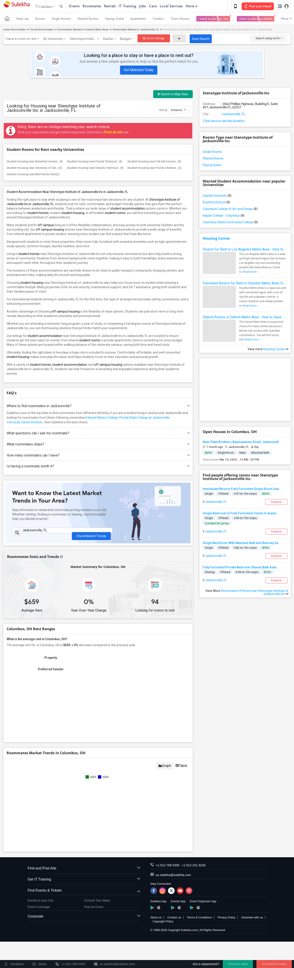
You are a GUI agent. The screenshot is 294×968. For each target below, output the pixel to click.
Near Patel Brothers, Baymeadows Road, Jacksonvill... (242, 443)
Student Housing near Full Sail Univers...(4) (154, 162)
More (199, 6)
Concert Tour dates (97, 903)
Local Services (179, 6)
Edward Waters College (102, 418)
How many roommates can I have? (98, 456)
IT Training (135, 6)
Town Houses (180, 19)
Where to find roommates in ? (98, 407)
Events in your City (40, 903)
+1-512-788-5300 (167, 868)
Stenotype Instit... (83, 40)
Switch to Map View (173, 95)
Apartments (138, 19)
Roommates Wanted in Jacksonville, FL (136, 30)
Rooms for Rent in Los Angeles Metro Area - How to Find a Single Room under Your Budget (245, 250)
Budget (125, 40)
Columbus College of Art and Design (230, 209)
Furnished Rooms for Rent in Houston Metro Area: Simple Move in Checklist (245, 284)
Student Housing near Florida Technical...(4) (94, 162)
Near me (22, 19)
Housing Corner (216, 239)
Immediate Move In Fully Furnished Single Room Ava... (242, 489)
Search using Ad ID (269, 39)
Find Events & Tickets (84, 893)
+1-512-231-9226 (194, 868)
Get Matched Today (139, 71)
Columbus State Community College (230, 223)
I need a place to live (213, 19)
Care (161, 6)
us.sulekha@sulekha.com (173, 878)
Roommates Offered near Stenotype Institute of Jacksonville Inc (254, 593)
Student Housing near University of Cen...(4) (34, 168)
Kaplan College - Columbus (223, 216)
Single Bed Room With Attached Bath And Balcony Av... (242, 544)
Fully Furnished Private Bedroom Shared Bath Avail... (241, 568)
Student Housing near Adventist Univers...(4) (35, 162)
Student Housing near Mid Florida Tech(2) (33, 175)
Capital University (217, 196)
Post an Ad (113, 133)
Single (209, 494)
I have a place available (256, 19)
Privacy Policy (226, 920)
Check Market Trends (91, 534)
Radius (108, 40)
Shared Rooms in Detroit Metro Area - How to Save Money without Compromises (245, 318)
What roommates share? (98, 445)
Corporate (84, 919)
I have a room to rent (20, 40)
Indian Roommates (14, 30)
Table (181, 768)
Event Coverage (39, 909)
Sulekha (16, 7)
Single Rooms (61, 19)
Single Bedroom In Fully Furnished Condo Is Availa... (241, 514)
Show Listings (154, 39)
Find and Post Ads (84, 871)
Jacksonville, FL (215, 502)
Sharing (210, 573)
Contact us (174, 920)
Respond (276, 502)
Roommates (100, 6)
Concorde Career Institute (24, 423)
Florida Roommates (41, 30)
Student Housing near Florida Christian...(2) (154, 168)
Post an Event (93, 909)
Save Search (201, 39)
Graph (164, 768)
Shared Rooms (88, 19)
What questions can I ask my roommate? (98, 434)
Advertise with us (252, 920)
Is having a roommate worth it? (98, 467)
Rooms (40, 19)
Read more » (250, 272)
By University (53, 40)
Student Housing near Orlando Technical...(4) (95, 168)
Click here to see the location (223, 122)
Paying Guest (114, 19)
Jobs (150, 6)
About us (156, 920)
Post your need (237, 964)
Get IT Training (84, 882)
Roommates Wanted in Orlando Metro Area (83, 30)
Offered (223, 494)
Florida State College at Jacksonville (144, 418)
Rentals (118, 6)
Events (82, 6)
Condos (158, 19)
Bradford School (216, 203)
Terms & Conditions (199, 920)
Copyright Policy (163, 924)
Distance (178, 111)
